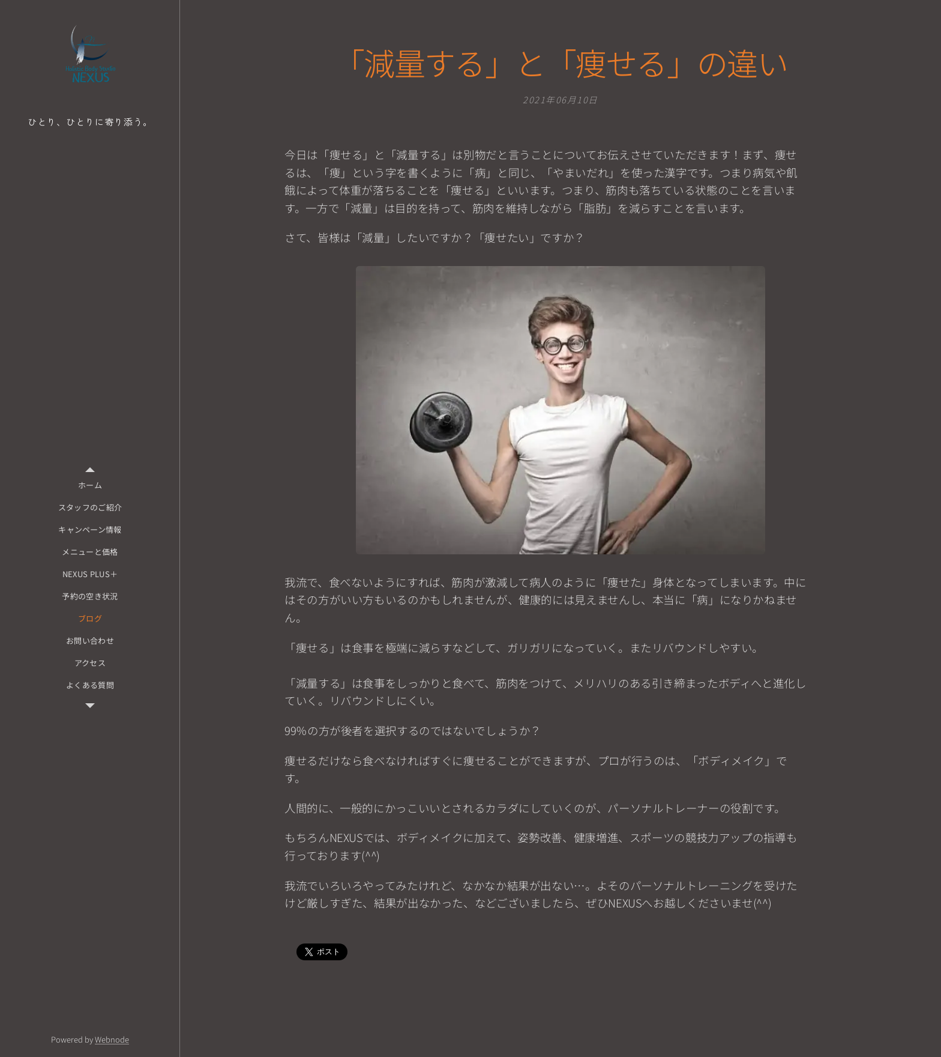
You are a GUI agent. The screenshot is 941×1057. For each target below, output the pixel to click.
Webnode (112, 1039)
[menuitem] (90, 485)
